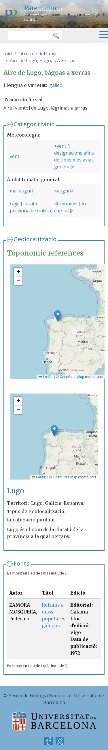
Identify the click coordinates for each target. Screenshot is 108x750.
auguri (64, 191)
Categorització (34, 124)
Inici (7, 53)
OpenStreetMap (72, 377)
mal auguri (21, 191)
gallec (55, 85)
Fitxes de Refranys (38, 53)
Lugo (15, 203)
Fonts (21, 563)
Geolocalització (35, 239)
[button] (57, 316)
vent (14, 156)
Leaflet (46, 377)
